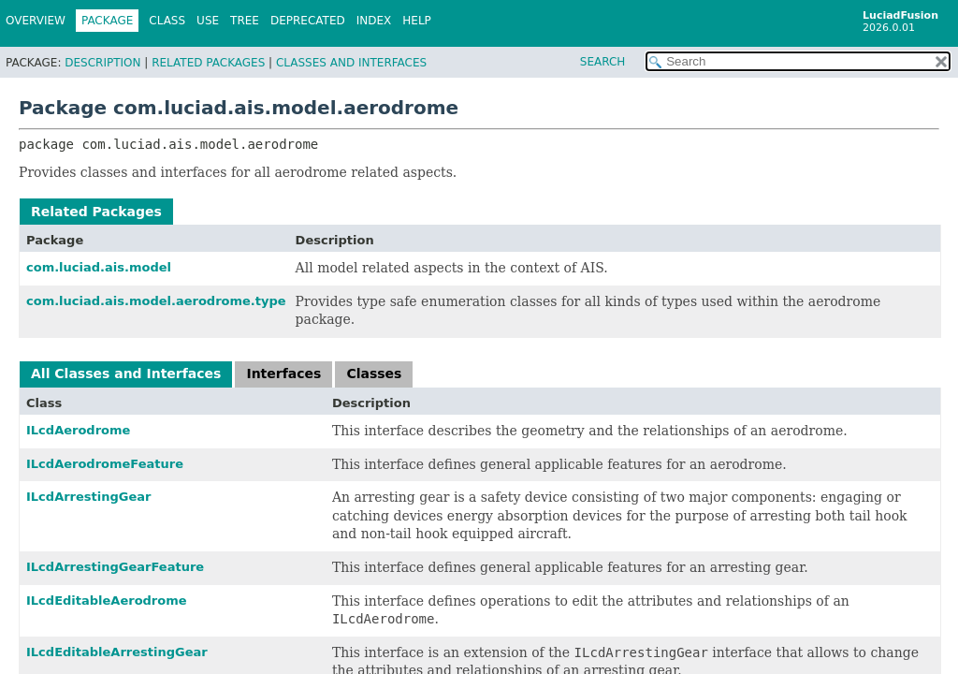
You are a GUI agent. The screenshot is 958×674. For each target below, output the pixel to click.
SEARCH (603, 61)
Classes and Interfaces (351, 62)
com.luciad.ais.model (98, 267)
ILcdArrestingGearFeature (115, 567)
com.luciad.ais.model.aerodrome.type (156, 301)
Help (416, 20)
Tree (244, 20)
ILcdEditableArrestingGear (117, 652)
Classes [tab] (373, 373)
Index (374, 20)
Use (207, 20)
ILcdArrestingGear (88, 497)
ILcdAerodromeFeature (104, 464)
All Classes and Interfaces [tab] (126, 373)
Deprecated (307, 20)
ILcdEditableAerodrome (106, 600)
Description (102, 62)
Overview (35, 20)
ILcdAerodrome (78, 430)
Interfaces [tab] (283, 373)
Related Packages (208, 62)
